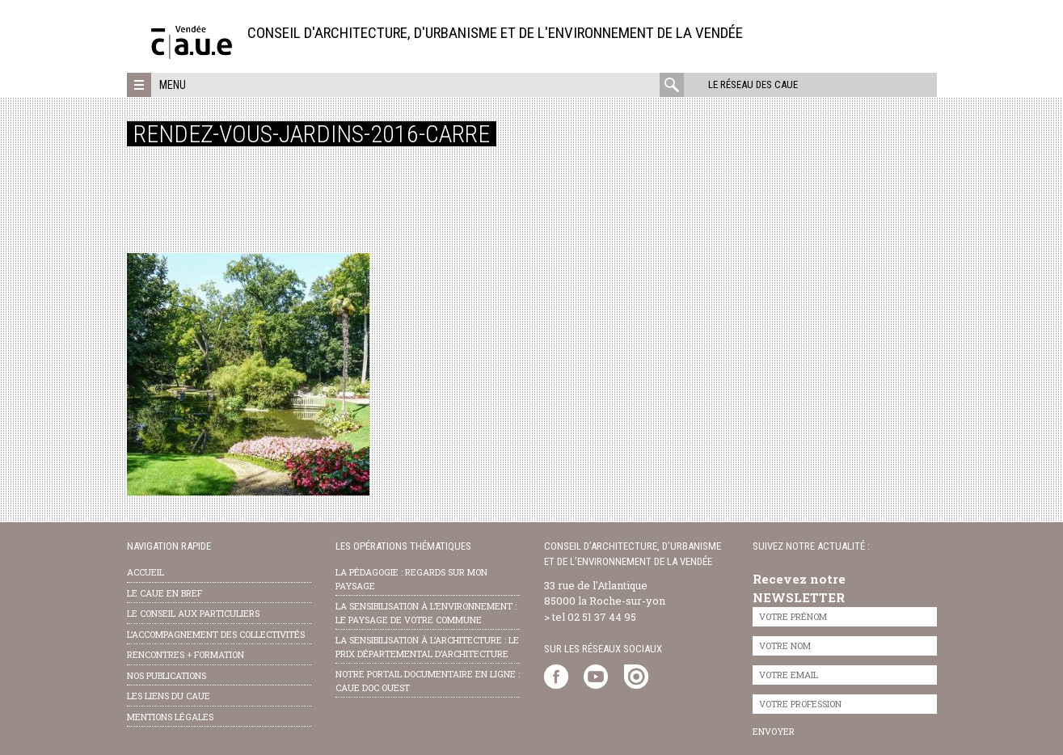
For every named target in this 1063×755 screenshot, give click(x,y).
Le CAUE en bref (164, 593)
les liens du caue (168, 696)
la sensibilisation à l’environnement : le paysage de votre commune (426, 613)
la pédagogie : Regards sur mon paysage (411, 579)
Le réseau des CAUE (753, 84)
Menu (172, 84)
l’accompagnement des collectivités (216, 634)
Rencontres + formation (185, 654)
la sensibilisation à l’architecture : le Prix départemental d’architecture (427, 647)
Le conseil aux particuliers (193, 613)
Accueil (145, 572)
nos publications (166, 675)
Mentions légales (170, 717)
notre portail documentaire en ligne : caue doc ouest (427, 681)
